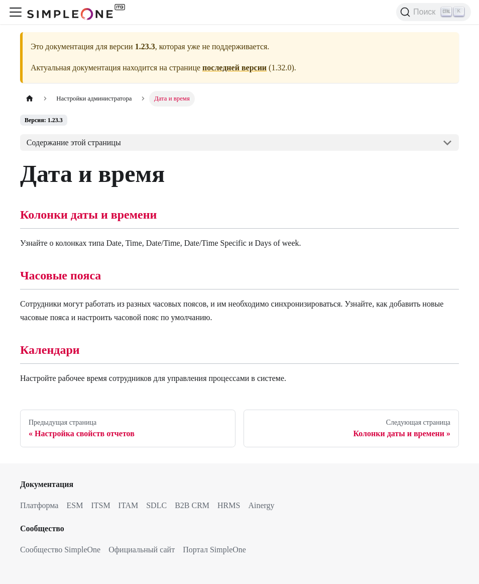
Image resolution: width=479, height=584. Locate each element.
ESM (74, 505)
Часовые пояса (60, 275)
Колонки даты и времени (88, 214)
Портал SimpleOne (214, 549)
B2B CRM (192, 505)
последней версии (234, 67)
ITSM (100, 505)
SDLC (156, 505)
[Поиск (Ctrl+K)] (433, 12)
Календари (50, 349)
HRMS (228, 505)
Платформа (39, 505)
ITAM (128, 505)
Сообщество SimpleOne (60, 549)
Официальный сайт (141, 549)
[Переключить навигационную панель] (15, 12)
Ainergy (261, 505)
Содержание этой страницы (74, 142)
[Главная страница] (29, 99)
